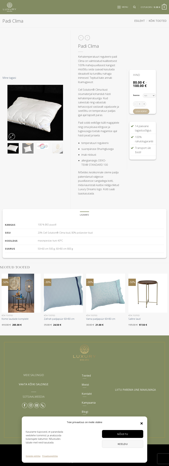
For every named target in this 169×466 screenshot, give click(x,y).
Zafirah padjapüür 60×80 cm (59, 318)
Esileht (139, 21)
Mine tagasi (9, 78)
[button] (141, 423)
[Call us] (42, 405)
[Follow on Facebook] (24, 405)
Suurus (136, 95)
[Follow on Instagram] (30, 405)
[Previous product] (87, 37)
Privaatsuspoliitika (50, 456)
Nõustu (122, 434)
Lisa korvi (141, 111)
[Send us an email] (36, 405)
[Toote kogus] (139, 104)
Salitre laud (134, 318)
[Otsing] (134, 7)
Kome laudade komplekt (15, 318)
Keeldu (123, 444)
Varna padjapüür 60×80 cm (100, 318)
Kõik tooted (158, 21)
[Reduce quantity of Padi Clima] (135, 104)
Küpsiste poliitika (33, 456)
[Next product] (81, 37)
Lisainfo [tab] (84, 214)
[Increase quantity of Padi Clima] (144, 104)
